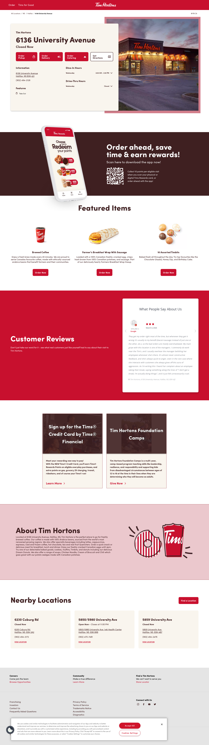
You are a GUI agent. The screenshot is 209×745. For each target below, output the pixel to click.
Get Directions (102, 56)
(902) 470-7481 (86, 636)
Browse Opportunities (20, 681)
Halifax (30, 13)
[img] (155, 704)
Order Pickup (26, 56)
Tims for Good (26, 5)
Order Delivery (51, 56)
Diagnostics (78, 714)
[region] (89, 729)
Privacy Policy (79, 701)
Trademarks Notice (82, 708)
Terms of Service (81, 705)
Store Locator (142, 681)
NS (24, 13)
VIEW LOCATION (21, 642)
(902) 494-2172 (22, 636)
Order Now (40, 272)
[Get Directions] (39, 74)
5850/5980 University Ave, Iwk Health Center (100, 630)
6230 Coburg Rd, (24, 630)
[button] (10, 730)
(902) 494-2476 (149, 636)
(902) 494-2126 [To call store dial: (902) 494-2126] (23, 80)
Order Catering (76, 56)
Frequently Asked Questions (23, 711)
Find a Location (188, 600)
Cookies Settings (130, 733)
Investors (14, 705)
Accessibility (79, 711)
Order (12, 5)
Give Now (118, 483)
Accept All (130, 725)
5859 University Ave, (152, 630)
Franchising (15, 701)
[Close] (162, 724)
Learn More (55, 483)
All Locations (15, 13)
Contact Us (15, 708)
